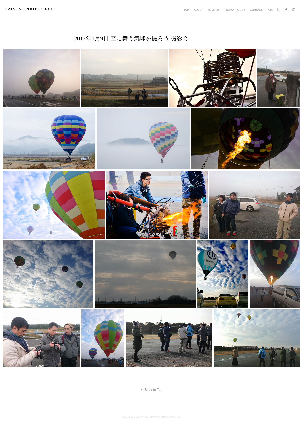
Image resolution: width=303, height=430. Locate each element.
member (213, 10)
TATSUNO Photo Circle (30, 9)
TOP (186, 10)
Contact (256, 10)
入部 (270, 10)
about (198, 10)
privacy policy (234, 10)
